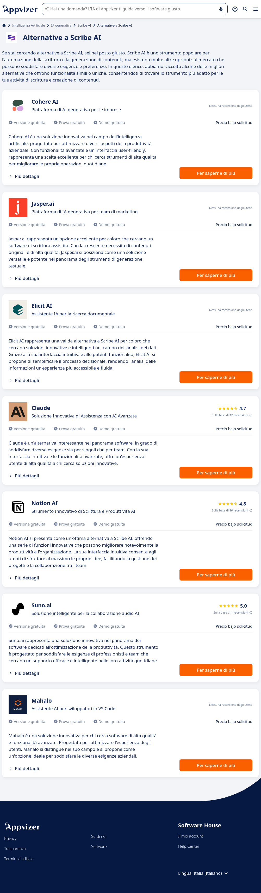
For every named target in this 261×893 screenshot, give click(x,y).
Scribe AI (84, 25)
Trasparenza (15, 848)
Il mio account (190, 836)
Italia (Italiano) (211, 873)
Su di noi (99, 836)
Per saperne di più (216, 173)
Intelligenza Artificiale (28, 25)
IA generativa (61, 25)
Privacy (10, 838)
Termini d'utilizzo (19, 858)
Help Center (188, 846)
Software (99, 846)
